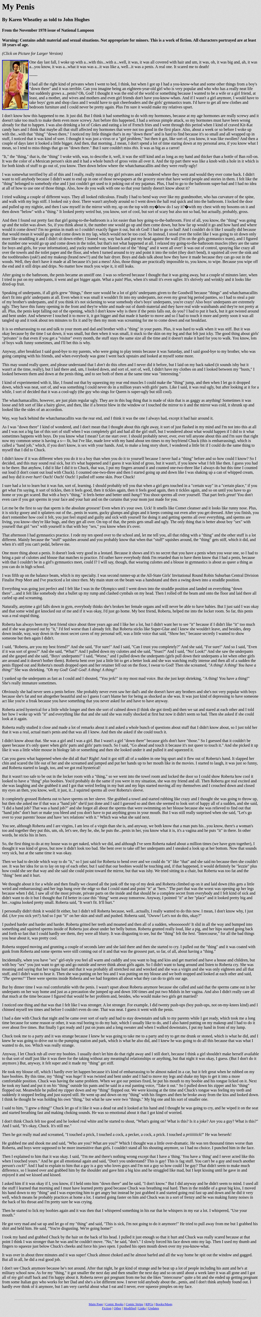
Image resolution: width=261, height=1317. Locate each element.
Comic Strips (134, 1304)
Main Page (96, 1304)
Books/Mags (163, 1304)
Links (142, 1308)
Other (117, 1308)
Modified (130, 1308)
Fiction (106, 1308)
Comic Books (114, 1304)
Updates (153, 1308)
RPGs (149, 1304)
